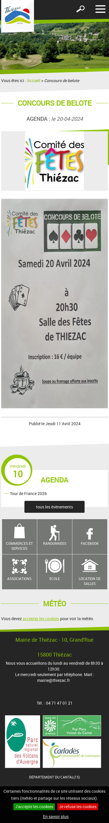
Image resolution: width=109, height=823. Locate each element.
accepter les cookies (41, 618)
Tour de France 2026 (28, 493)
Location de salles (90, 581)
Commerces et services (19, 546)
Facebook (90, 543)
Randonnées (54, 543)
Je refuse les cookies (78, 806)
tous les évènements (54, 507)
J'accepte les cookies (34, 806)
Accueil (33, 80)
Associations (19, 578)
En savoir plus (56, 816)
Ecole (54, 578)
